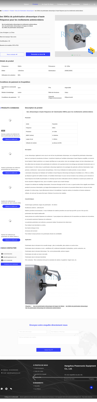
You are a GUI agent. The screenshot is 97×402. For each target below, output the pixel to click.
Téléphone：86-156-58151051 (9, 370)
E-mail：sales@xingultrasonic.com (10, 373)
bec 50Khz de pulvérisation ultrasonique (77, 306)
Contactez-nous (62, 4)
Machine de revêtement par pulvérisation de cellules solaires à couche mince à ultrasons (9, 236)
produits (12, 10)
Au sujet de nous (47, 4)
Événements (76, 4)
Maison (26, 4)
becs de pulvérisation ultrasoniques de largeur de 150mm (48, 306)
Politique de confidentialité (11, 397)
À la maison (5, 10)
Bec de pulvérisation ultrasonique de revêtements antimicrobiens (43, 308)
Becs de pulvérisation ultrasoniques (24, 10)
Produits (35, 4)
